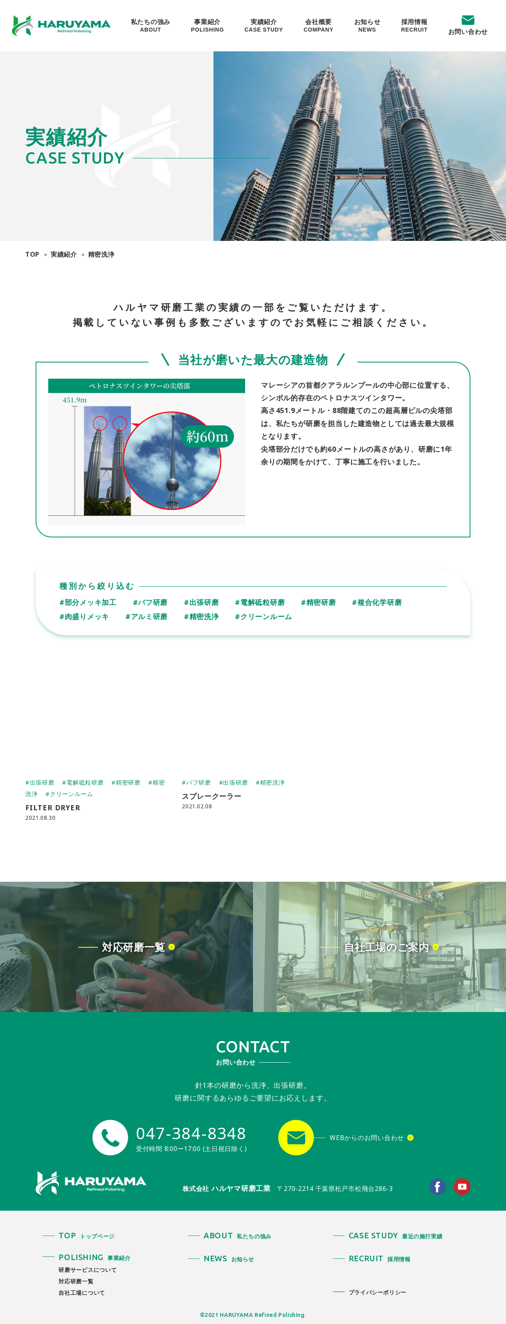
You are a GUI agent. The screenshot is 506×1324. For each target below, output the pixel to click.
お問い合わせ (468, 31)
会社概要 (319, 25)
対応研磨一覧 (76, 1281)
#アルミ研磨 (146, 616)
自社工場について (82, 1292)
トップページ (87, 1236)
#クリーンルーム (263, 616)
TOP (32, 254)
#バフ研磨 (150, 602)
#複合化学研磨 (377, 602)
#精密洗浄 (201, 616)
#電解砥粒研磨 (260, 602)
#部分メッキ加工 (88, 602)
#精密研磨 (318, 602)
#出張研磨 (201, 602)
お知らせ (367, 25)
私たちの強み (150, 25)
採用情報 (414, 25)
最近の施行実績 (396, 1236)
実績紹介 (264, 25)
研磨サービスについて (88, 1269)
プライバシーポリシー (377, 1292)
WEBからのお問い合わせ (367, 1137)
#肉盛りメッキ (84, 616)
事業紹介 (207, 25)
